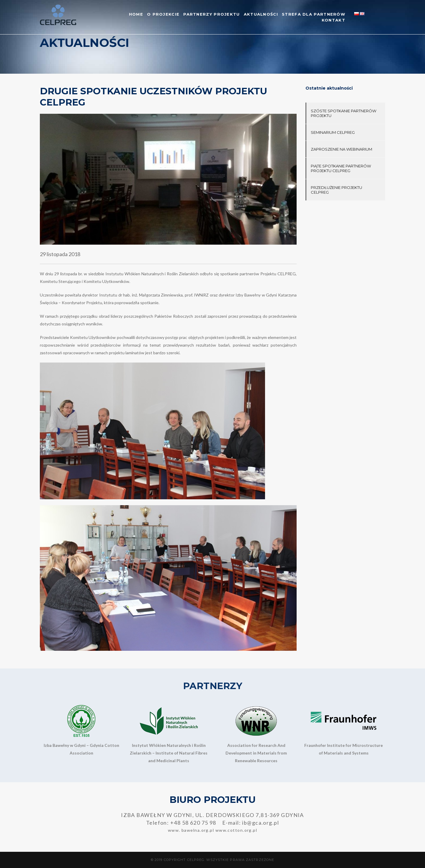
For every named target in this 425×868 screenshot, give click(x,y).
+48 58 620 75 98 (193, 822)
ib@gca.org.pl (260, 822)
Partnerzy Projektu (211, 14)
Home (136, 14)
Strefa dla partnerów (313, 14)
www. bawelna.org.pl (191, 830)
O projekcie (163, 14)
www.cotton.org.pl (236, 830)
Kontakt (333, 20)
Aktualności (261, 14)
